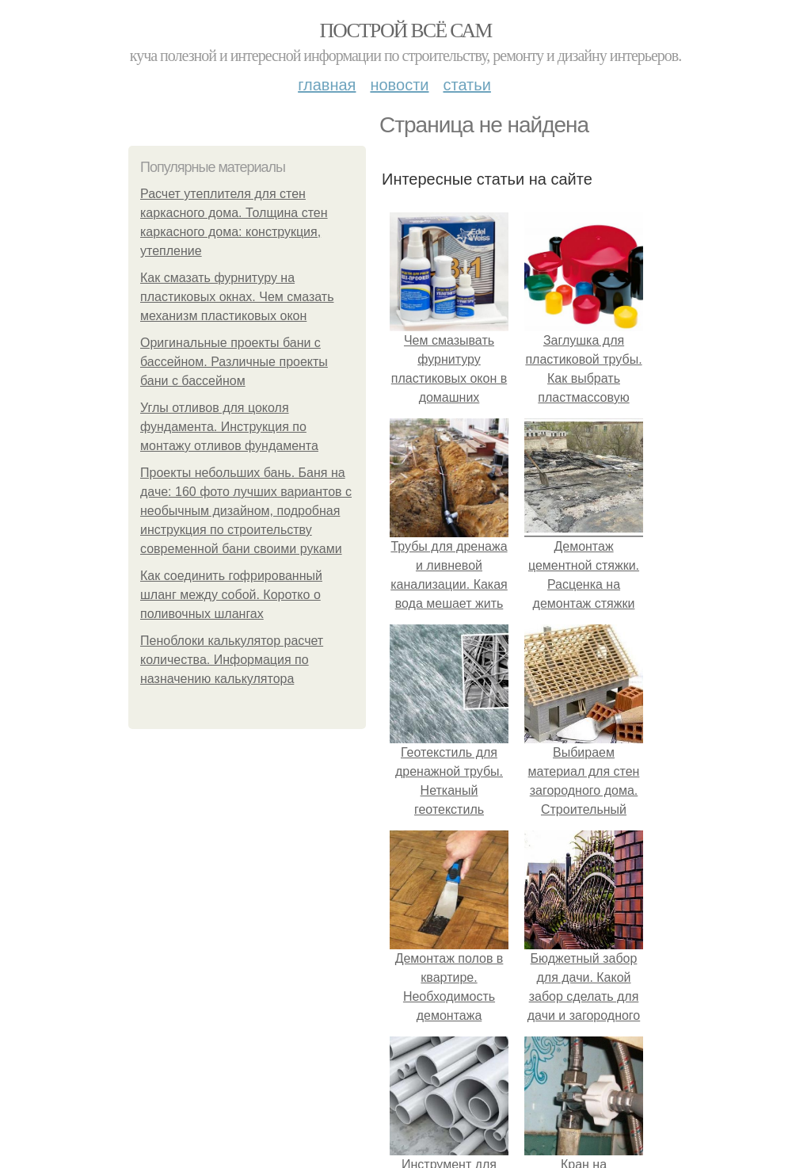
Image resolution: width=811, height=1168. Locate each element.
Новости (399, 85)
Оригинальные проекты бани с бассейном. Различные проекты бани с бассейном (234, 361)
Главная (327, 85)
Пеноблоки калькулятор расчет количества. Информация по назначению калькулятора (231, 659)
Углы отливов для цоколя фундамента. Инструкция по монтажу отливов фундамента (229, 426)
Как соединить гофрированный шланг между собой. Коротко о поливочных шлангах (231, 594)
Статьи (466, 85)
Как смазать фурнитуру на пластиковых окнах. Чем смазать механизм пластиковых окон (236, 297)
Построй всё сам (405, 30)
